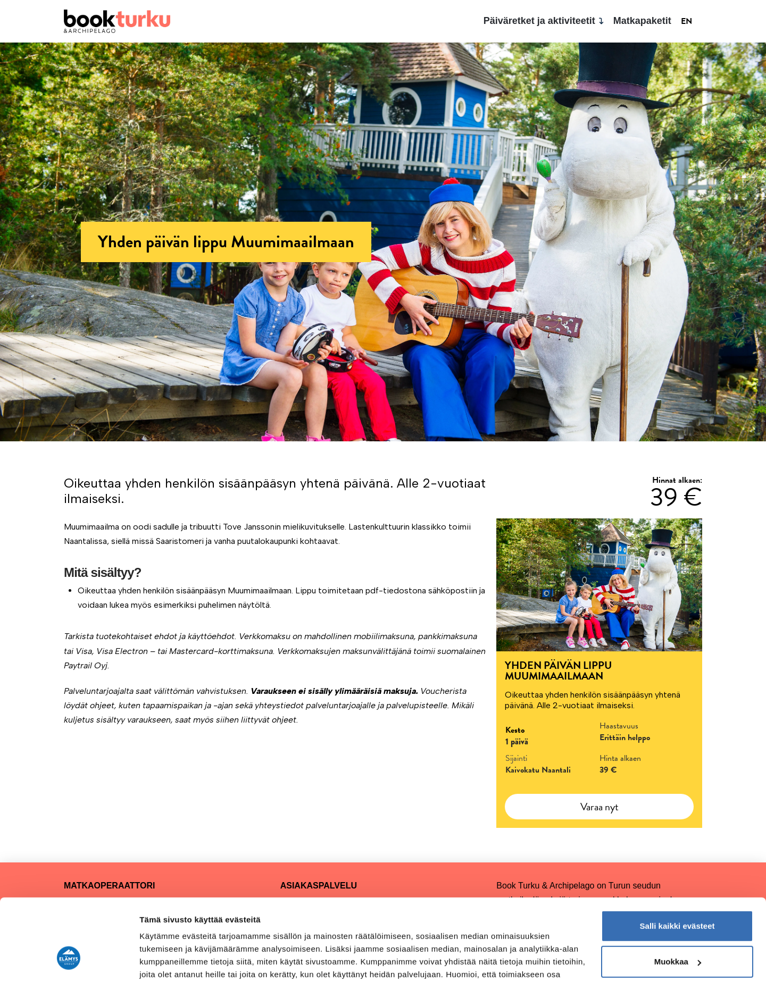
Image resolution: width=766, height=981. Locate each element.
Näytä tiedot (162, 960)
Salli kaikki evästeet (677, 856)
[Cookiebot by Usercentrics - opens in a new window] (68, 960)
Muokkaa (677, 892)
